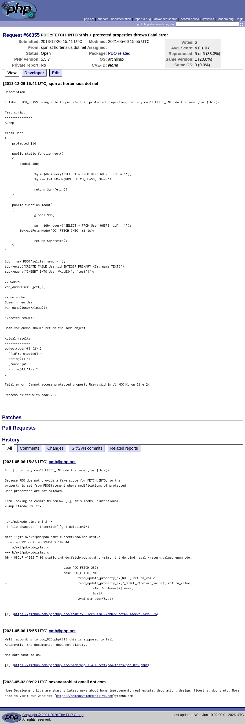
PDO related (119, 53)
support (103, 19)
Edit (55, 73)
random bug (225, 19)
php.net (89, 19)
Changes (55, 448)
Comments (29, 448)
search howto (190, 19)
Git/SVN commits (86, 448)
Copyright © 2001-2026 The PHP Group (52, 715)
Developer (34, 73)
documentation (121, 19)
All (9, 448)
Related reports (124, 448)
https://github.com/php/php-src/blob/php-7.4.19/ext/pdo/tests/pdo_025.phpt (81, 665)
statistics (208, 19)
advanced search (165, 19)
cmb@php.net (62, 462)
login (240, 19)
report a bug (142, 19)
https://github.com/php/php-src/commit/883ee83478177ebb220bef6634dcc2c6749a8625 (85, 614)
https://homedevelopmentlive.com (84, 695)
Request (12, 35)
